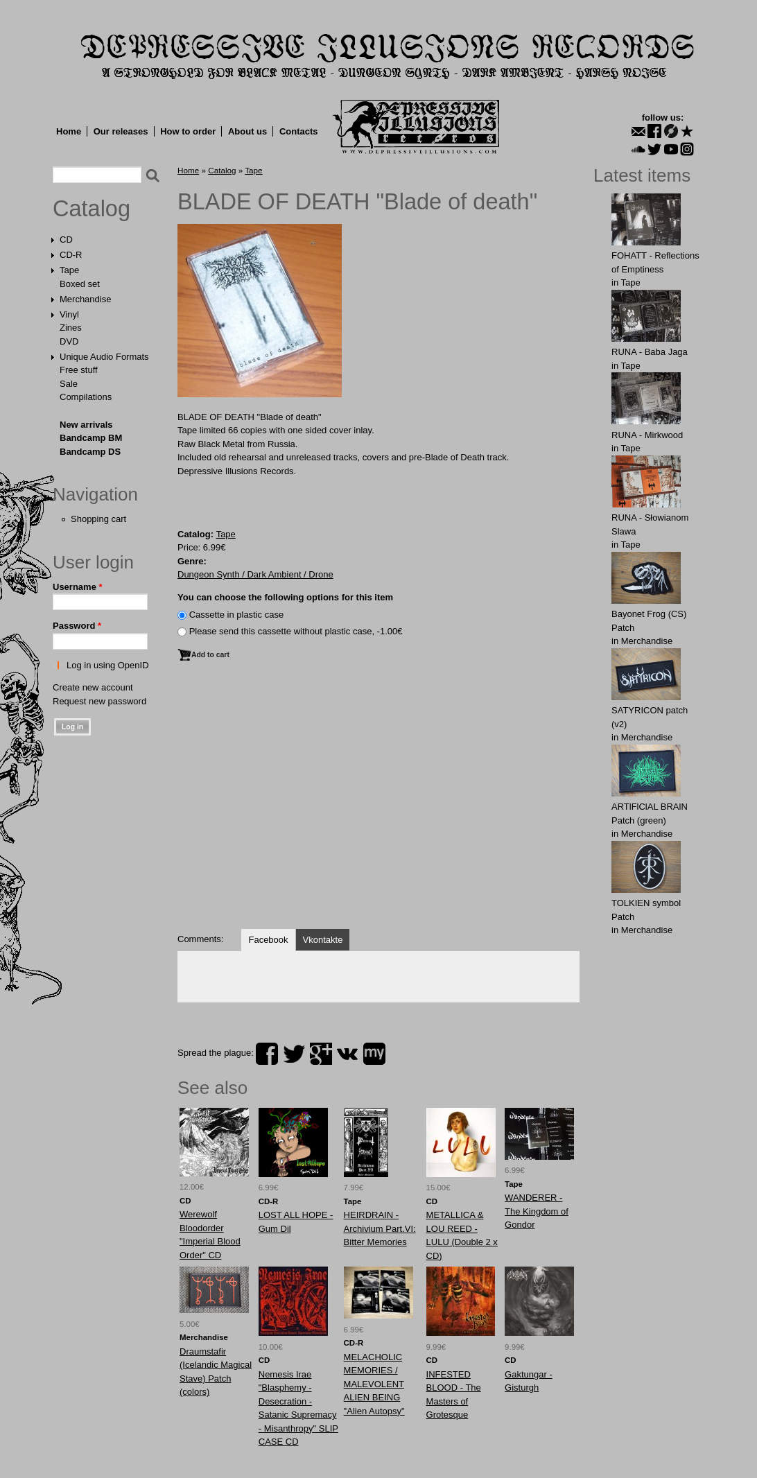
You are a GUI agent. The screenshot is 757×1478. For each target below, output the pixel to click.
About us (247, 131)
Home (68, 131)
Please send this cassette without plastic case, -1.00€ (296, 631)
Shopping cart (98, 519)
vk (347, 1054)
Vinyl (69, 314)
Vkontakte (323, 939)
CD (66, 239)
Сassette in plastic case (236, 614)
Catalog (91, 208)
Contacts (298, 131)
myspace (374, 1054)
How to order (188, 131)
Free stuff (79, 370)
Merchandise (85, 299)
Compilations (86, 397)
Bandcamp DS (90, 451)
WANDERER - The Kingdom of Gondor (536, 1211)
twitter (294, 1054)
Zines (71, 327)
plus (321, 1054)
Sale (69, 384)
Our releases (121, 131)
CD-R (71, 255)
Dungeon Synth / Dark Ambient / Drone (255, 574)
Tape (69, 270)
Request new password (99, 701)
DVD (69, 341)
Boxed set (80, 284)
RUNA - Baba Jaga (649, 352)
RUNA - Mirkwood (647, 435)
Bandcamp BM (91, 438)
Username (78, 587)
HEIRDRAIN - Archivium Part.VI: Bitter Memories (380, 1228)
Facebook (268, 939)
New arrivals (86, 424)
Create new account (93, 687)
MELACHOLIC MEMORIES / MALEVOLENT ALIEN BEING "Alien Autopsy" (374, 1384)
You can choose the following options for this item (285, 597)
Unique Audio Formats (104, 356)
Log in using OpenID (108, 665)
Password (77, 625)
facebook (267, 1054)
